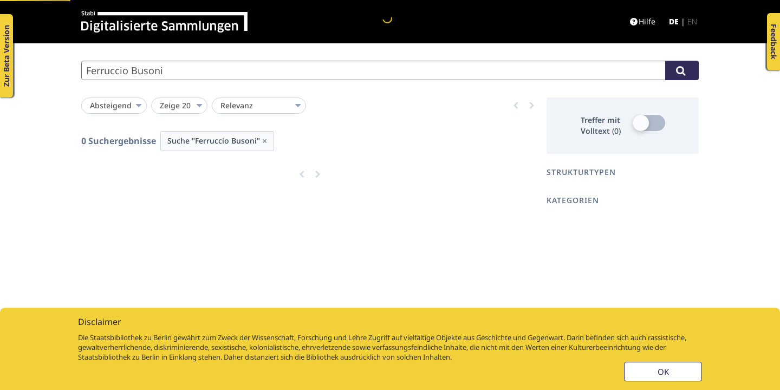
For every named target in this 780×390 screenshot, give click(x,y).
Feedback (774, 42)
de (674, 21)
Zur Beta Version (6, 56)
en (692, 21)
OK (663, 371)
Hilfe (642, 21)
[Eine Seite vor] (532, 106)
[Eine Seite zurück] (516, 106)
